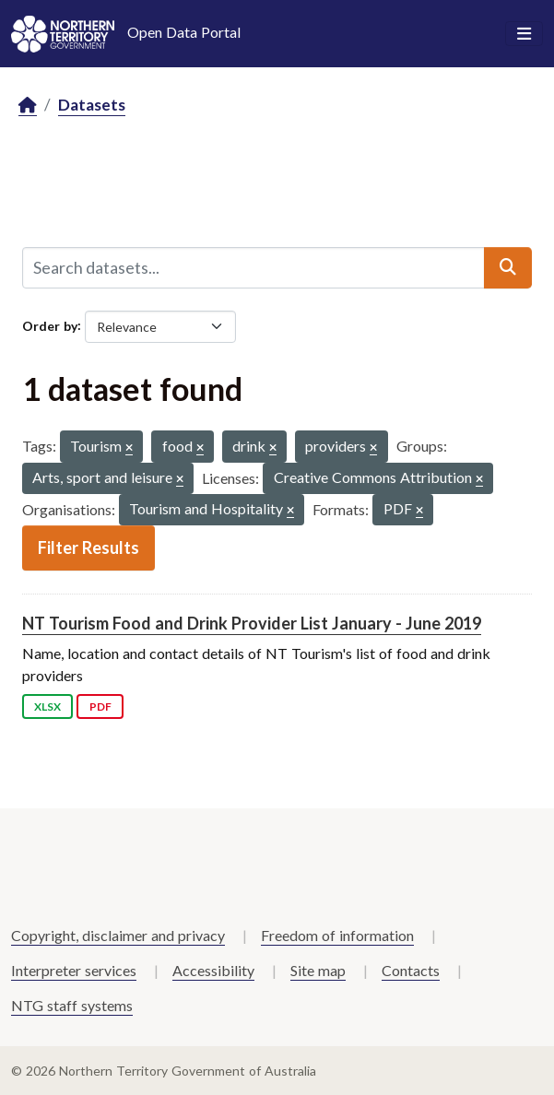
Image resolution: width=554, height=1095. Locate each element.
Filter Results (88, 547)
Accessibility (213, 970)
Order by (49, 325)
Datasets (91, 104)
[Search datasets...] (253, 267)
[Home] (27, 105)
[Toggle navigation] (524, 34)
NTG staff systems (72, 1005)
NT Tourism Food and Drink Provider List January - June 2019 (251, 623)
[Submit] (508, 267)
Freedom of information (337, 935)
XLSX (47, 706)
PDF (100, 706)
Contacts (411, 970)
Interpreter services (73, 970)
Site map (318, 970)
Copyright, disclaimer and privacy (118, 935)
